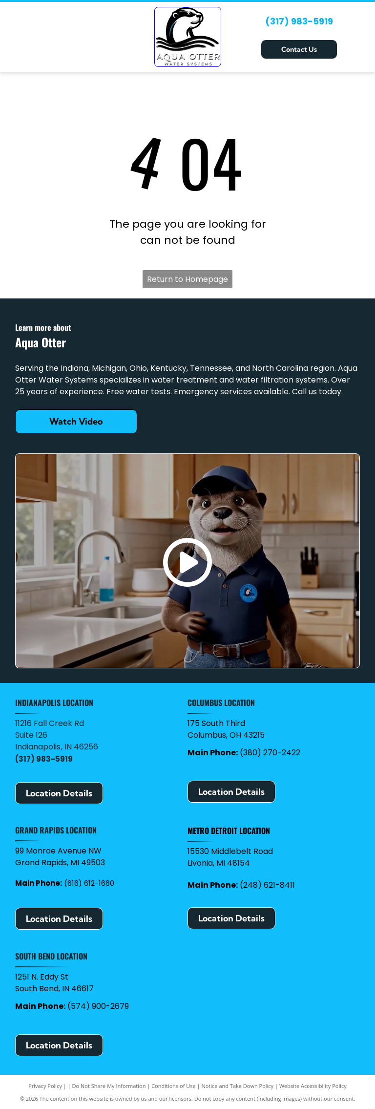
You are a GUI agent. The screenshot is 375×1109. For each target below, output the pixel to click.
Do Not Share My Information (109, 1085)
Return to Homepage (187, 279)
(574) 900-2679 (98, 1006)
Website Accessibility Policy (313, 1085)
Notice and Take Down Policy (238, 1085)
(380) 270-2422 (270, 752)
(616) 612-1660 (89, 883)
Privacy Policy (45, 1085)
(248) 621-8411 (267, 885)
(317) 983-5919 (299, 21)
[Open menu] (356, 36)
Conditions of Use (173, 1085)
